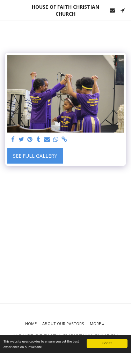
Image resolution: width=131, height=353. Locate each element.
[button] (8, 10)
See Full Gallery (35, 155)
